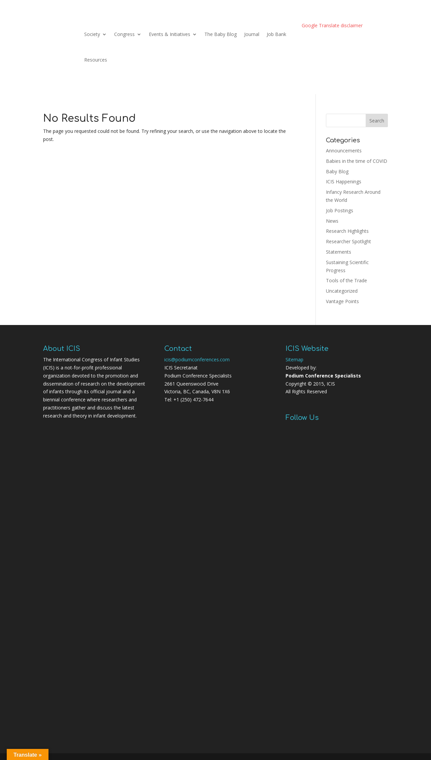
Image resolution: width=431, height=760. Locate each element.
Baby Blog (337, 171)
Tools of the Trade (346, 280)
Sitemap (294, 359)
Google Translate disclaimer (332, 25)
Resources (95, 60)
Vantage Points (342, 301)
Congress (124, 34)
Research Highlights (347, 231)
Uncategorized (342, 291)
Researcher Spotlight (348, 241)
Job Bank (276, 34)
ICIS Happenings (343, 181)
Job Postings (339, 210)
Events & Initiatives (169, 34)
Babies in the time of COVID (356, 161)
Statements (338, 252)
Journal (251, 34)
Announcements (344, 150)
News (332, 221)
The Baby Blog (220, 34)
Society (92, 34)
